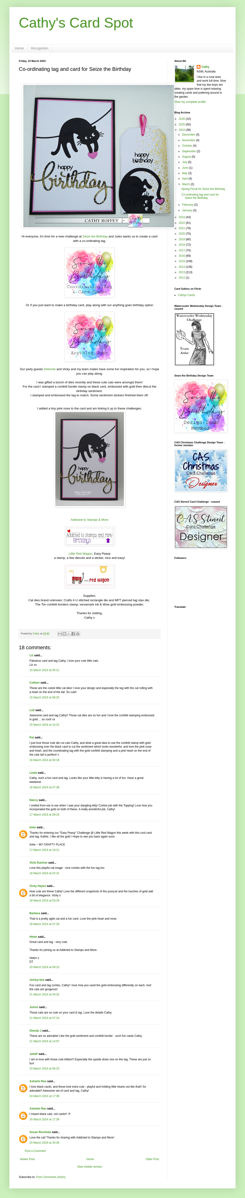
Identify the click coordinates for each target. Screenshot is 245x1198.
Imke (32, 827)
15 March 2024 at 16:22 (44, 724)
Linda (33, 772)
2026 (182, 118)
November (189, 140)
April (185, 178)
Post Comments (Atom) (50, 1177)
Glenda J (35, 1030)
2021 (182, 228)
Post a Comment (35, 1151)
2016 (182, 255)
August (187, 156)
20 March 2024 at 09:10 (44, 967)
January (187, 210)
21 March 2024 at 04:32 (44, 994)
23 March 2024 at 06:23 (44, 1068)
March (186, 184)
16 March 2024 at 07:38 (44, 787)
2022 (182, 222)
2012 (182, 277)
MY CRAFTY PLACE (52, 844)
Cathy (205, 66)
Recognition (39, 48)
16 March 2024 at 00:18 (44, 760)
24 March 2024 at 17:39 (44, 1119)
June (185, 167)
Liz (31, 655)
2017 (182, 250)
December (189, 134)
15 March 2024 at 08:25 (44, 697)
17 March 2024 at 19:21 (44, 850)
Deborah (50, 369)
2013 (182, 272)
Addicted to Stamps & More (90, 519)
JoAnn (33, 1007)
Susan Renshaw (40, 1132)
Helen (33, 936)
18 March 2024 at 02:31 (44, 873)
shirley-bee (36, 980)
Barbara (34, 913)
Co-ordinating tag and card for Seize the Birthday (200, 196)
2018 (182, 244)
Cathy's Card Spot (76, 23)
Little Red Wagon (80, 553)
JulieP (33, 1054)
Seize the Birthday (95, 236)
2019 (182, 239)
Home (19, 48)
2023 (182, 217)
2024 (182, 130)
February (188, 204)
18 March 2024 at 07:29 (44, 924)
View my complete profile (190, 102)
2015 (182, 261)
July (185, 162)
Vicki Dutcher (38, 862)
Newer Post (27, 1159)
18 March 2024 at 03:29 (44, 900)
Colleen (34, 682)
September (189, 151)
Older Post (152, 1159)
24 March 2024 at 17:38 (44, 1096)
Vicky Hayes (37, 886)
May (185, 173)
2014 (182, 266)
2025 (182, 124)
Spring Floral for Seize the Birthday (203, 189)
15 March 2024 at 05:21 (44, 670)
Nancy (33, 800)
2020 (182, 233)
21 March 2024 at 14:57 (44, 1041)
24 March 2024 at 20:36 (44, 1142)
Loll (31, 710)
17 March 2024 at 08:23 (44, 814)
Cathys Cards (186, 295)
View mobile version (89, 1166)
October (187, 145)
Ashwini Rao (37, 1081)
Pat (31, 737)
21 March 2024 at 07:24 (44, 1018)
